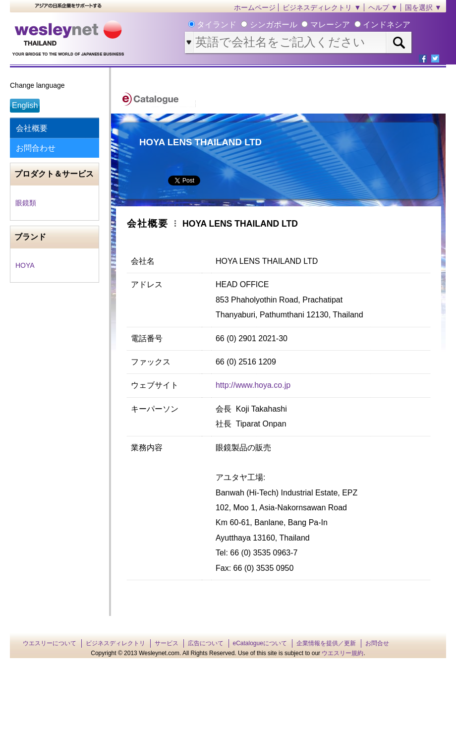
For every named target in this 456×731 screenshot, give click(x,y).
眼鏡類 (25, 203)
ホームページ (255, 7)
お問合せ (377, 643)
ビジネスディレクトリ (115, 643)
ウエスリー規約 (342, 653)
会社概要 (32, 128)
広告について (206, 643)
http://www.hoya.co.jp (253, 385)
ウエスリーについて (49, 643)
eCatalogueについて (260, 643)
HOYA (25, 265)
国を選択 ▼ (423, 7)
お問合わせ (36, 148)
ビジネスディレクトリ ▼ (322, 7)
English (25, 105)
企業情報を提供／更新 (326, 643)
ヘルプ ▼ (383, 7)
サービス (166, 643)
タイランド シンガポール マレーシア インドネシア (302, 24)
